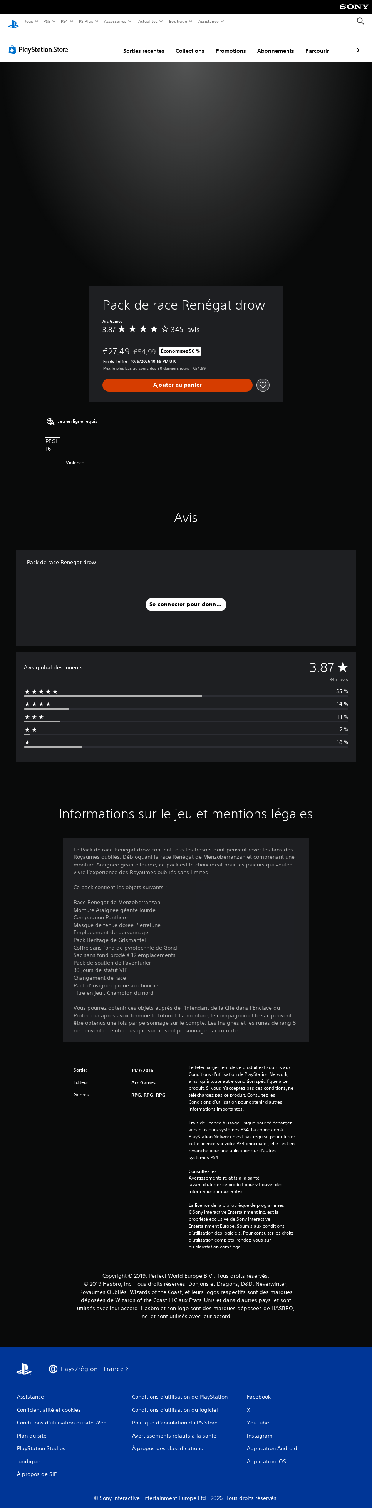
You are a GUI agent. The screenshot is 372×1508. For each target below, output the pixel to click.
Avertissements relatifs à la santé (224, 1171)
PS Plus (86, 21)
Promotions (190, 43)
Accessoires (115, 21)
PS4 (65, 21)
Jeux (28, 21)
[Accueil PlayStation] (13, 21)
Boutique (178, 21)
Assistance (208, 21)
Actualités (148, 21)
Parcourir (276, 43)
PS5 (47, 21)
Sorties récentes (103, 43)
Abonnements (234, 43)
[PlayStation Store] (40, 42)
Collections (149, 43)
